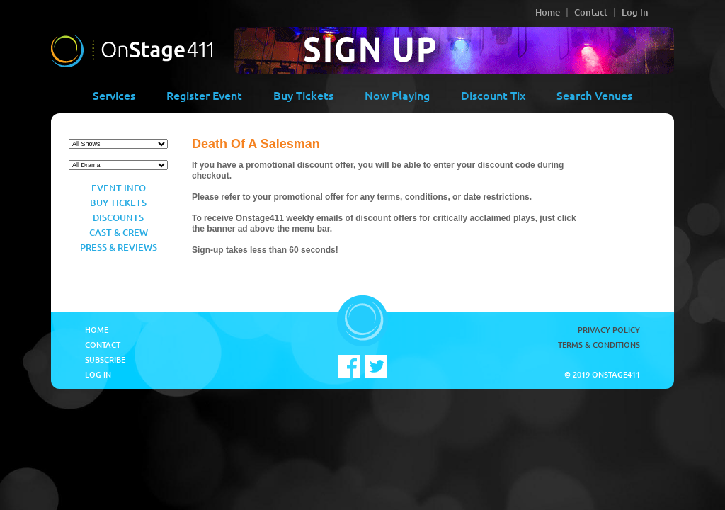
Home (547, 12)
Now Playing (397, 95)
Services (114, 95)
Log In (635, 12)
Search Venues (594, 95)
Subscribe (105, 359)
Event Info (118, 187)
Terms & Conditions (599, 345)
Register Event (204, 95)
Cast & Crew (118, 232)
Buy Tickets (303, 95)
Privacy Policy (609, 330)
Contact (590, 12)
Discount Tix (493, 95)
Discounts (118, 217)
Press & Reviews (118, 247)
